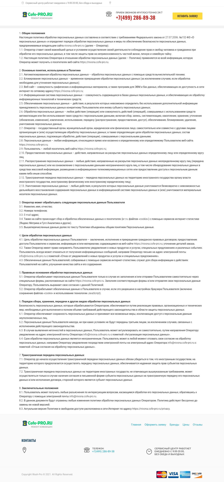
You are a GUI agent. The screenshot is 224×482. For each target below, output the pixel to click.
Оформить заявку (155, 425)
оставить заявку (187, 16)
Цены (186, 425)
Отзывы (197, 425)
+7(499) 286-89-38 (135, 17)
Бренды (174, 425)
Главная (136, 425)
